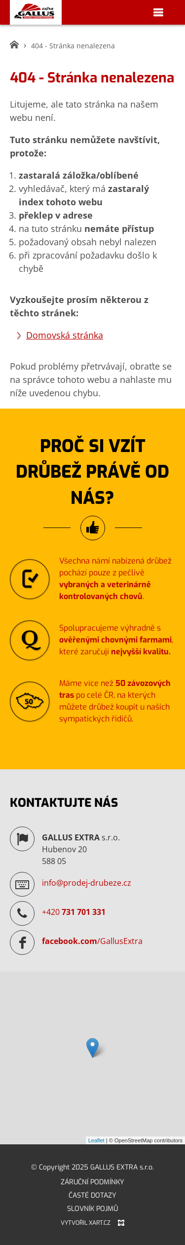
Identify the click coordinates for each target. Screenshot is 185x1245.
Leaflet (96, 1140)
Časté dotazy (92, 1195)
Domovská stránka (64, 335)
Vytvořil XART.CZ (86, 1223)
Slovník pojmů (92, 1208)
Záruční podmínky (92, 1182)
